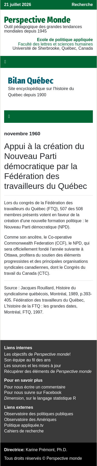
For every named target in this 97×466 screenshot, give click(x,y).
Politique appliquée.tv (23, 425)
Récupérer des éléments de (48, 371)
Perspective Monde (37, 20)
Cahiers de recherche (24, 431)
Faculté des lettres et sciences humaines (55, 44)
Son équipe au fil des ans (27, 360)
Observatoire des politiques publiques (38, 414)
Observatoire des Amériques (30, 419)
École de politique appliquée (65, 39)
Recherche (82, 4)
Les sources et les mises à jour (32, 365)
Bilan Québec (30, 81)
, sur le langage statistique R (40, 398)
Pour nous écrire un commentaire (34, 387)
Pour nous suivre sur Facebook (32, 392)
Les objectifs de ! (37, 354)
